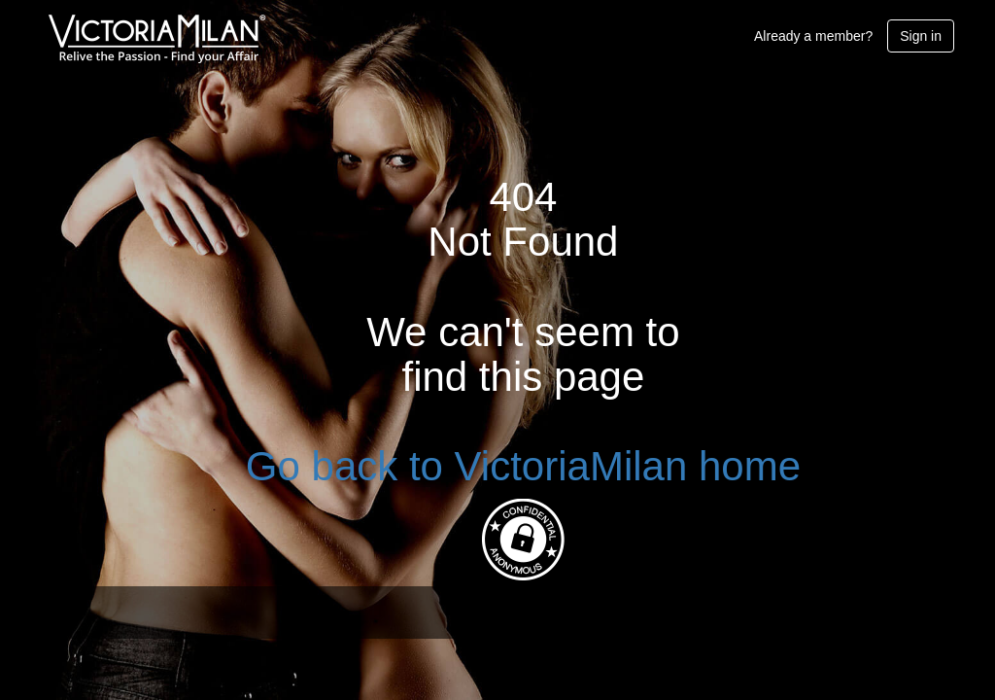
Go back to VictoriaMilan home (523, 466)
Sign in (921, 36)
